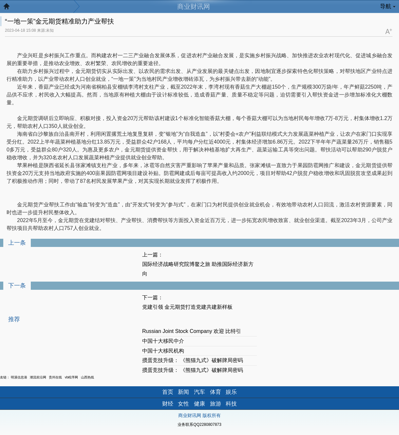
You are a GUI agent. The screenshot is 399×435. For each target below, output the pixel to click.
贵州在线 (55, 377)
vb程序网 (71, 377)
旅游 (215, 404)
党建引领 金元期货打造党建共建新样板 (187, 307)
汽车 (199, 392)
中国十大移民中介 (163, 341)
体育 (215, 392)
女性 (183, 404)
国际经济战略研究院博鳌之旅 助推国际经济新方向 (198, 268)
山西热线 (87, 377)
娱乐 (231, 392)
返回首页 (9, 8)
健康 (199, 404)
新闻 (183, 392)
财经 (167, 404)
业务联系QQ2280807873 (199, 424)
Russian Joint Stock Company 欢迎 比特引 (191, 331)
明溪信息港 (19, 377)
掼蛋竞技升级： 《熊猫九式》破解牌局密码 (192, 360)
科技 (231, 404)
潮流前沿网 (38, 377)
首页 (167, 392)
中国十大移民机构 (163, 351)
